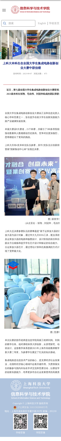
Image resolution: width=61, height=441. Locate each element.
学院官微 (40, 432)
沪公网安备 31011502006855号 (30, 407)
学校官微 (20, 432)
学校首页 (54, 23)
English (42, 23)
